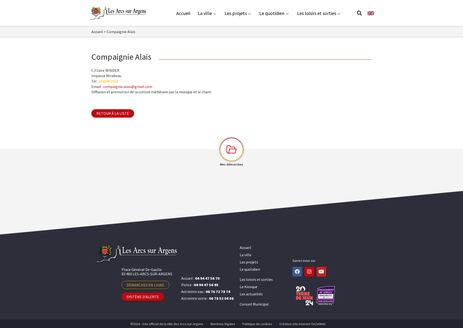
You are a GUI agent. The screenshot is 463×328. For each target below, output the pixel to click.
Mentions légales (222, 324)
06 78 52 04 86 (221, 298)
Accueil (183, 13)
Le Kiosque (248, 286)
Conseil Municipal (254, 304)
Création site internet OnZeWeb (302, 324)
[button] (359, 13)
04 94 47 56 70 (207, 278)
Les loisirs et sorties (319, 13)
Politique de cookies (257, 324)
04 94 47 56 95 (206, 284)
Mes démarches (231, 164)
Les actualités (251, 294)
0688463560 (108, 81)
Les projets (238, 13)
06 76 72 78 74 (218, 291)
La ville (207, 13)
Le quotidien (274, 13)
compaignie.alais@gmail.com (127, 86)
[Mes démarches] (231, 149)
